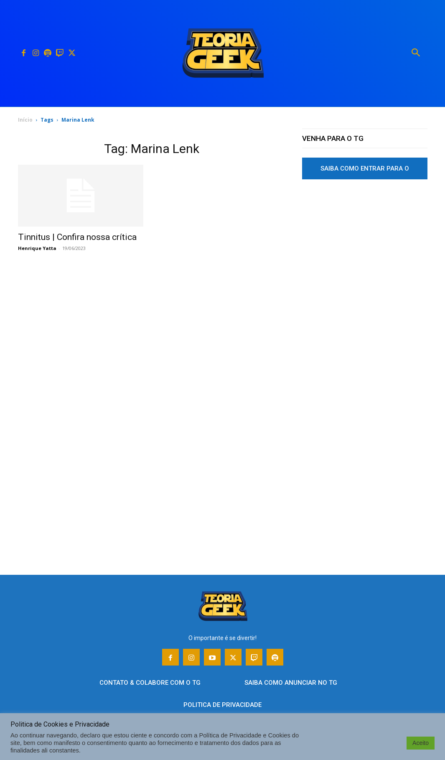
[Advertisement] (364, 264)
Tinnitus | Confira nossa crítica (77, 237)
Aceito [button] (420, 743)
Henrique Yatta (37, 248)
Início (25, 119)
